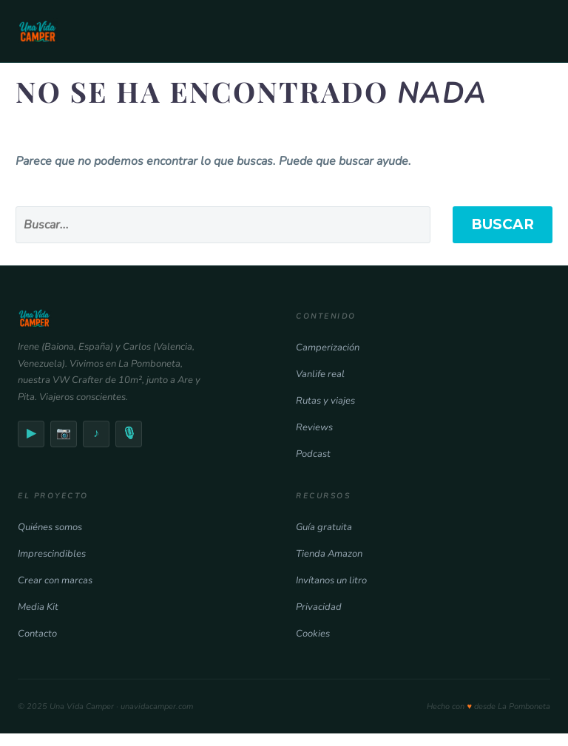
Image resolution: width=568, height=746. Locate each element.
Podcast (313, 454)
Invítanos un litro (331, 580)
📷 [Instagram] (63, 433)
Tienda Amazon (329, 553)
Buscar (502, 224)
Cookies (313, 633)
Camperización (327, 347)
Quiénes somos (50, 527)
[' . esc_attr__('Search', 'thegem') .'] (223, 224)
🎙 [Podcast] (128, 433)
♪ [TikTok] (96, 433)
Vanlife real (320, 374)
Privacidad (319, 607)
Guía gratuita (324, 527)
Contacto (37, 633)
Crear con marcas (55, 580)
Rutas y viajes (325, 400)
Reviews (314, 427)
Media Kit (38, 607)
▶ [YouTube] (31, 433)
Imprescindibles (52, 553)
